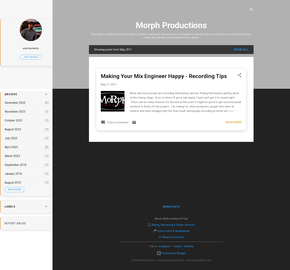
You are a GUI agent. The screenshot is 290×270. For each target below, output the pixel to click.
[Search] (251, 10)
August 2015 (13, 182)
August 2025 (13, 129)
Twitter (177, 246)
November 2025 (15, 111)
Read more (234, 122)
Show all (241, 49)
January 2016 (13, 174)
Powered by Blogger (171, 253)
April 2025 (11, 147)
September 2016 (15, 165)
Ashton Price (31, 48)
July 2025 (11, 138)
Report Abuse (15, 223)
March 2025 (12, 156)
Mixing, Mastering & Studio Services (173, 225)
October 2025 (13, 120)
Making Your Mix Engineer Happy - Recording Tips (164, 76)
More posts (171, 206)
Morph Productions (171, 25)
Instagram (164, 246)
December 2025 (15, 102)
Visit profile (31, 57)
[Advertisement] (171, 171)
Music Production (173, 237)
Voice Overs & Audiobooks (173, 231)
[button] (239, 76)
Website (189, 246)
